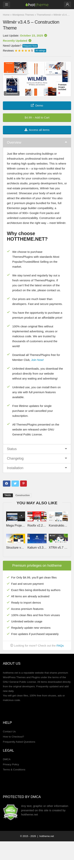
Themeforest (44, 14)
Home (6, 14)
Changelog (15, 458)
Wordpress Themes (23, 14)
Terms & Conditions (14, 769)
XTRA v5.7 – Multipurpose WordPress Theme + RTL (58, 547)
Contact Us (9, 731)
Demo (37, 105)
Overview (14, 142)
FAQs (60, 645)
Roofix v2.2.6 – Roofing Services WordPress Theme (37, 525)
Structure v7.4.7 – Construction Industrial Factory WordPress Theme (15, 547)
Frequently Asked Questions (19, 741)
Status (12, 449)
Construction (22, 495)
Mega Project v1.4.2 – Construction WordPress (15, 525)
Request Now (30, 46)
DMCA (7, 759)
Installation (15, 468)
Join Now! (37, 359)
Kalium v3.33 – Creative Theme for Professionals (37, 547)
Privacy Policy (11, 764)
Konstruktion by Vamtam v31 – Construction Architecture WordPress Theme (58, 525)
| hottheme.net (45, 836)
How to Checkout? (13, 736)
